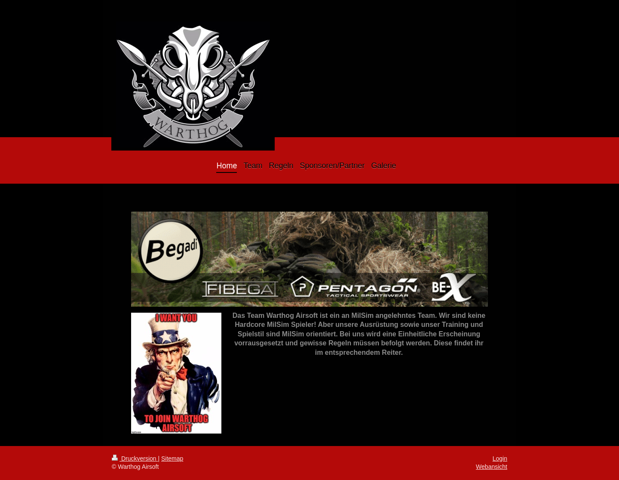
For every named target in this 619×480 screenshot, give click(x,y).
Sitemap (172, 458)
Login (500, 458)
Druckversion (135, 458)
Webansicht (491, 466)
